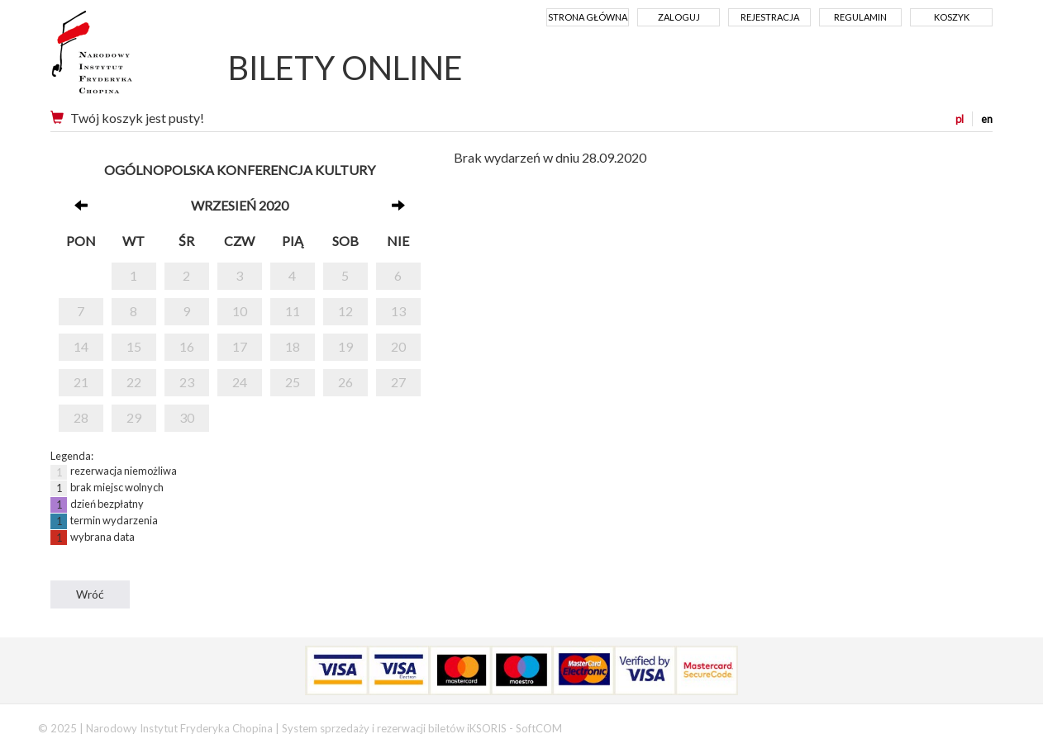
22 (133, 382)
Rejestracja (770, 17)
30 (186, 417)
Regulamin (860, 17)
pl (959, 119)
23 (186, 382)
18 (292, 346)
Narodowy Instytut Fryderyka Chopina (122, 57)
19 (345, 346)
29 (133, 417)
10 (239, 311)
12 (345, 311)
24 (239, 382)
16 (186, 346)
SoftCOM (539, 728)
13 (398, 311)
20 (398, 346)
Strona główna (587, 17)
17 (239, 346)
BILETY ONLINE (345, 68)
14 (81, 346)
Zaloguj (679, 17)
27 (398, 382)
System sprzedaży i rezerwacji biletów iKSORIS (394, 728)
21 (81, 382)
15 (133, 346)
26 (345, 382)
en (987, 119)
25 (292, 382)
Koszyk (951, 17)
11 (292, 311)
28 (81, 417)
